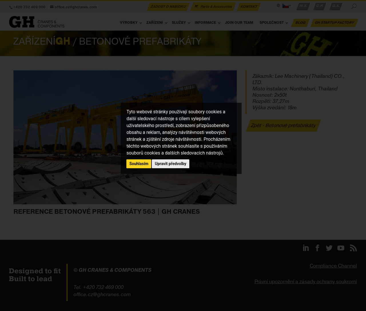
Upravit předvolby (170, 163)
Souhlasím (138, 163)
